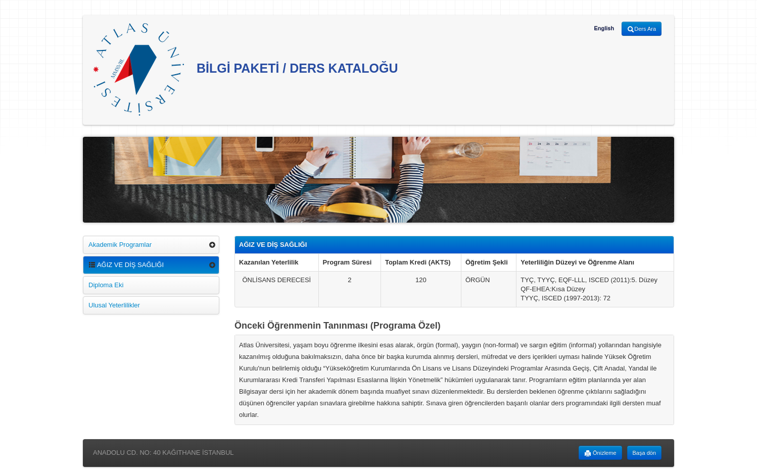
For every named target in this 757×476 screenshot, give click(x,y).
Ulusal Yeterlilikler (114, 305)
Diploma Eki (105, 285)
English (604, 28)
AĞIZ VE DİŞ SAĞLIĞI (126, 265)
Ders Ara (641, 29)
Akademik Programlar (120, 244)
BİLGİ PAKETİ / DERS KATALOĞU (245, 69)
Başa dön (644, 453)
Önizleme (600, 453)
